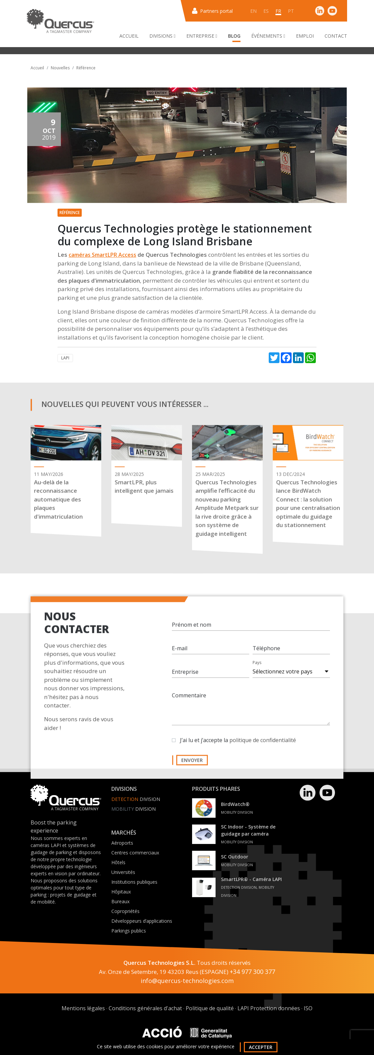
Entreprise (185, 680)
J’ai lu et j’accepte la (238, 748)
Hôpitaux (121, 891)
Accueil (129, 36)
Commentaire (189, 703)
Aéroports (122, 843)
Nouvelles (60, 68)
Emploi (305, 36)
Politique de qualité (210, 1008)
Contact (336, 36)
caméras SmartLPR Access (102, 254)
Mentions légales (83, 1008)
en (253, 11)
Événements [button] (268, 36)
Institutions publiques (134, 882)
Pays (257, 671)
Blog (234, 36)
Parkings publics (128, 930)
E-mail (179, 656)
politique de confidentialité (262, 748)
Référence (86, 68)
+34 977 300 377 (252, 972)
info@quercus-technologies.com (187, 981)
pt (291, 11)
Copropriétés (125, 911)
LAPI (65, 358)
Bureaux (120, 901)
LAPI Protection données (268, 1008)
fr (278, 11)
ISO (308, 1008)
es (266, 11)
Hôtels (118, 862)
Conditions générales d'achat (145, 1008)
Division (135, 799)
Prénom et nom (191, 633)
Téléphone (266, 656)
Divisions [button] (162, 36)
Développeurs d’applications (141, 921)
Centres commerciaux (135, 852)
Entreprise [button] (201, 36)
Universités (123, 872)
